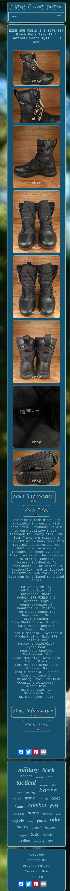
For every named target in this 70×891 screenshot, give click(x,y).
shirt (17, 799)
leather (24, 840)
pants (41, 820)
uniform (23, 835)
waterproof (39, 841)
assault (36, 827)
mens (33, 812)
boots (48, 790)
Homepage (36, 854)
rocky (18, 792)
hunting (30, 792)
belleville (47, 813)
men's (22, 826)
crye (50, 841)
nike (55, 819)
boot (56, 798)
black (48, 770)
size (35, 833)
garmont (39, 777)
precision (18, 813)
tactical (26, 782)
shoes (49, 776)
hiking (30, 821)
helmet (19, 806)
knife (54, 785)
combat (37, 805)
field (54, 806)
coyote (18, 820)
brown (43, 799)
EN (31, 877)
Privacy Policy (36, 866)
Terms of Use (36, 871)
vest (58, 813)
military (28, 769)
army (30, 798)
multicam (44, 785)
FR (41, 877)
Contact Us (36, 860)
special (48, 835)
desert (26, 776)
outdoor (50, 827)
